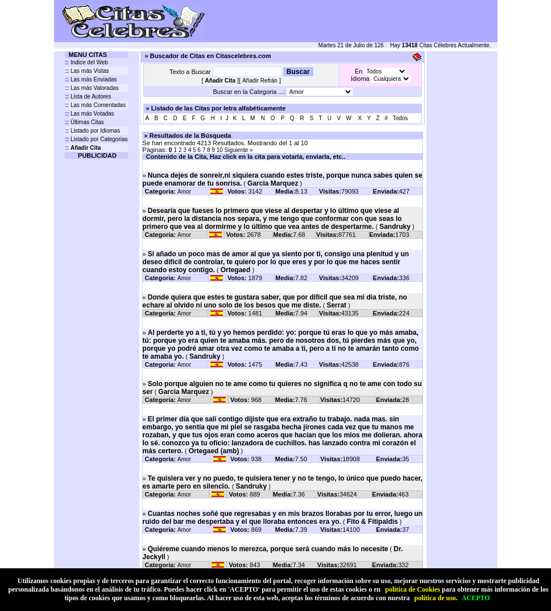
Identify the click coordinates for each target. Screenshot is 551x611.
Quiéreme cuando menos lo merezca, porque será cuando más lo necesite (268, 549)
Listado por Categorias (96, 139)
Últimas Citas (84, 122)
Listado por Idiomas (92, 131)
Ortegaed (236, 270)
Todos (400, 118)
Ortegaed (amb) (214, 451)
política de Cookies (412, 589)
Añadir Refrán (259, 80)
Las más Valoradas (91, 88)
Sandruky (395, 227)
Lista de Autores (88, 96)
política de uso (434, 598)
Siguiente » (239, 150)
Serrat (336, 305)
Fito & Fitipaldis (372, 522)
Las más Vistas (87, 71)
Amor (184, 191)
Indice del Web (86, 62)
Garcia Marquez (272, 183)
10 (221, 150)
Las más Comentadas (95, 105)
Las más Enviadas (91, 79)
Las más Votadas (89, 113)
